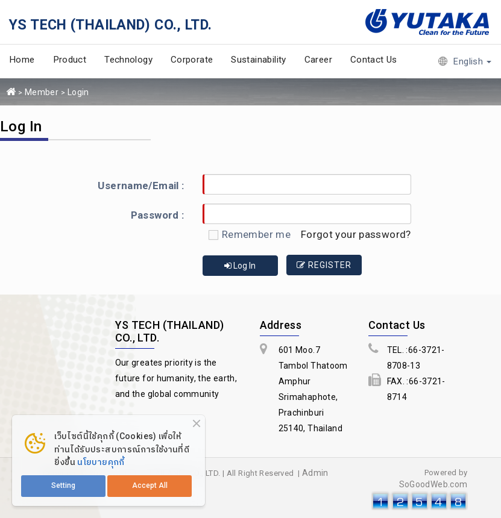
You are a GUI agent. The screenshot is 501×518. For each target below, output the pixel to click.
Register (325, 265)
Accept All (150, 485)
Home (22, 59)
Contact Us (373, 59)
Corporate (192, 59)
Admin (315, 471)
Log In (240, 265)
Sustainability (258, 59)
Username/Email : (141, 185)
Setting (63, 485)
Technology (128, 59)
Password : (157, 215)
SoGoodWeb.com (433, 483)
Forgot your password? (356, 234)
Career (318, 59)
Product (70, 59)
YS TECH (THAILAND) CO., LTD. (110, 24)
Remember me (247, 234)
